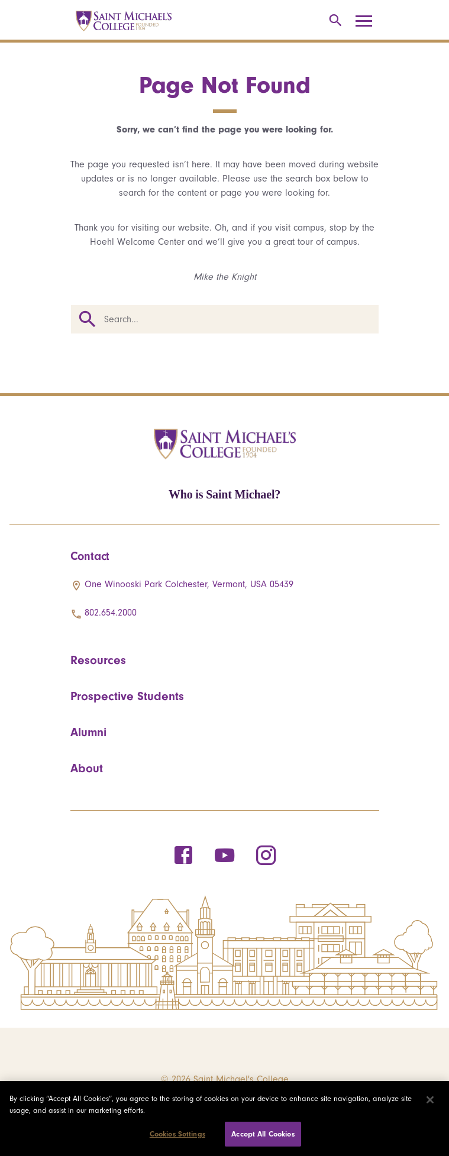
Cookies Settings (177, 1133)
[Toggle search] (333, 21)
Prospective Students (127, 696)
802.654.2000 (111, 612)
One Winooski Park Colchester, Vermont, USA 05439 (189, 584)
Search (87, 319)
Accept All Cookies (262, 1133)
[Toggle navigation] (368, 21)
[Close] (430, 1100)
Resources (98, 660)
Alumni (88, 732)
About (86, 768)
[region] (224, 1118)
